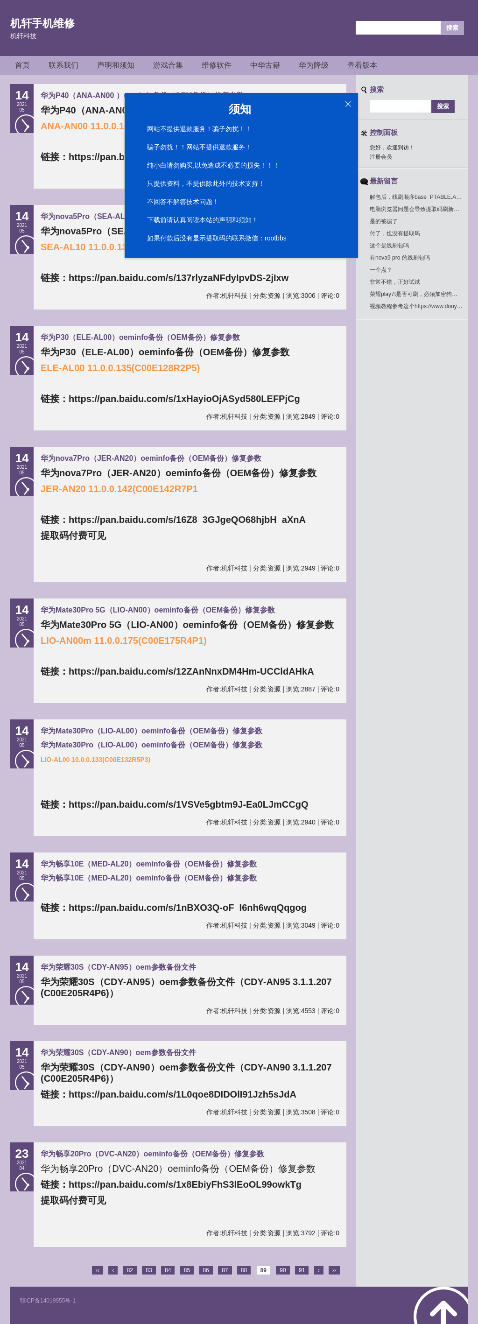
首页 (22, 65)
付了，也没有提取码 (395, 233)
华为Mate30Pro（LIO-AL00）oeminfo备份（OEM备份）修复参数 (151, 731)
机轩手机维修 (42, 23)
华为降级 (314, 65)
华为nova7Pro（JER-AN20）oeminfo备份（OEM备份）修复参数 (151, 458)
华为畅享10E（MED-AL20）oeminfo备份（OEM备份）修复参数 (149, 864)
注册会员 (381, 157)
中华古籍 (265, 65)
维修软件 (217, 65)
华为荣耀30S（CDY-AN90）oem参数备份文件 (118, 1052)
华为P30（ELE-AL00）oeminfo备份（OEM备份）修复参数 (140, 337)
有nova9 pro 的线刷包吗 (400, 257)
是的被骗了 (384, 221)
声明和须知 (115, 65)
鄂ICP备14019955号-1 (48, 1300)
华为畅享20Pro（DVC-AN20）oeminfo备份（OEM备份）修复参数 (152, 1154)
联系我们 (63, 65)
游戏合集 (168, 65)
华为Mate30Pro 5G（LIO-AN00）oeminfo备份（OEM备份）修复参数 (158, 610)
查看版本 (362, 65)
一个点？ (381, 270)
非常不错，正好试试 (395, 282)
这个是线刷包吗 (389, 245)
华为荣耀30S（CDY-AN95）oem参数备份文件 (118, 967)
